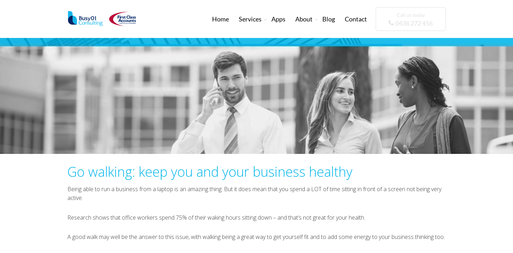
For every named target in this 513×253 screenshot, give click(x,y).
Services (250, 19)
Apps (278, 19)
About (304, 19)
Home (220, 19)
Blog (328, 19)
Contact (356, 19)
